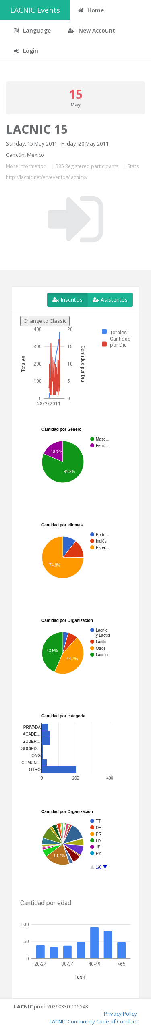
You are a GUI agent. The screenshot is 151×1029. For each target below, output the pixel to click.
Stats (133, 166)
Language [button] (32, 30)
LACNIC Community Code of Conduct (93, 1021)
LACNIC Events (35, 10)
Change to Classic (44, 320)
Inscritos (67, 300)
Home (91, 10)
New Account (91, 30)
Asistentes (110, 300)
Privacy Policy (120, 1013)
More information (26, 166)
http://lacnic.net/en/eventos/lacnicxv (46, 177)
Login (26, 50)
